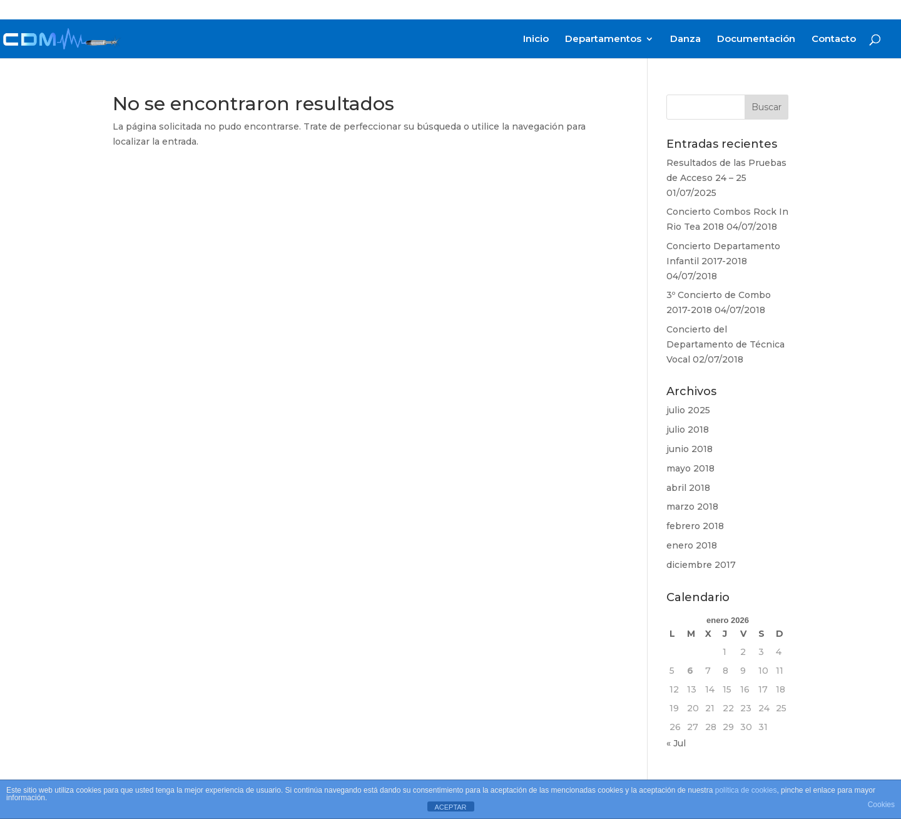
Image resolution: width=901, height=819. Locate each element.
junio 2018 (689, 449)
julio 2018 (687, 429)
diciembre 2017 (701, 564)
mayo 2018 (690, 468)
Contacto (834, 39)
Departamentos (603, 39)
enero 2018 (691, 545)
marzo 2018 (692, 506)
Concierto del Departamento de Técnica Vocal (725, 344)
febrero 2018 (695, 526)
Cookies (881, 804)
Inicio (536, 39)
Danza (685, 39)
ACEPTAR (450, 807)
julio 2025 (688, 410)
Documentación (756, 39)
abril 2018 (688, 487)
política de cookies (746, 790)
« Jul (676, 743)
